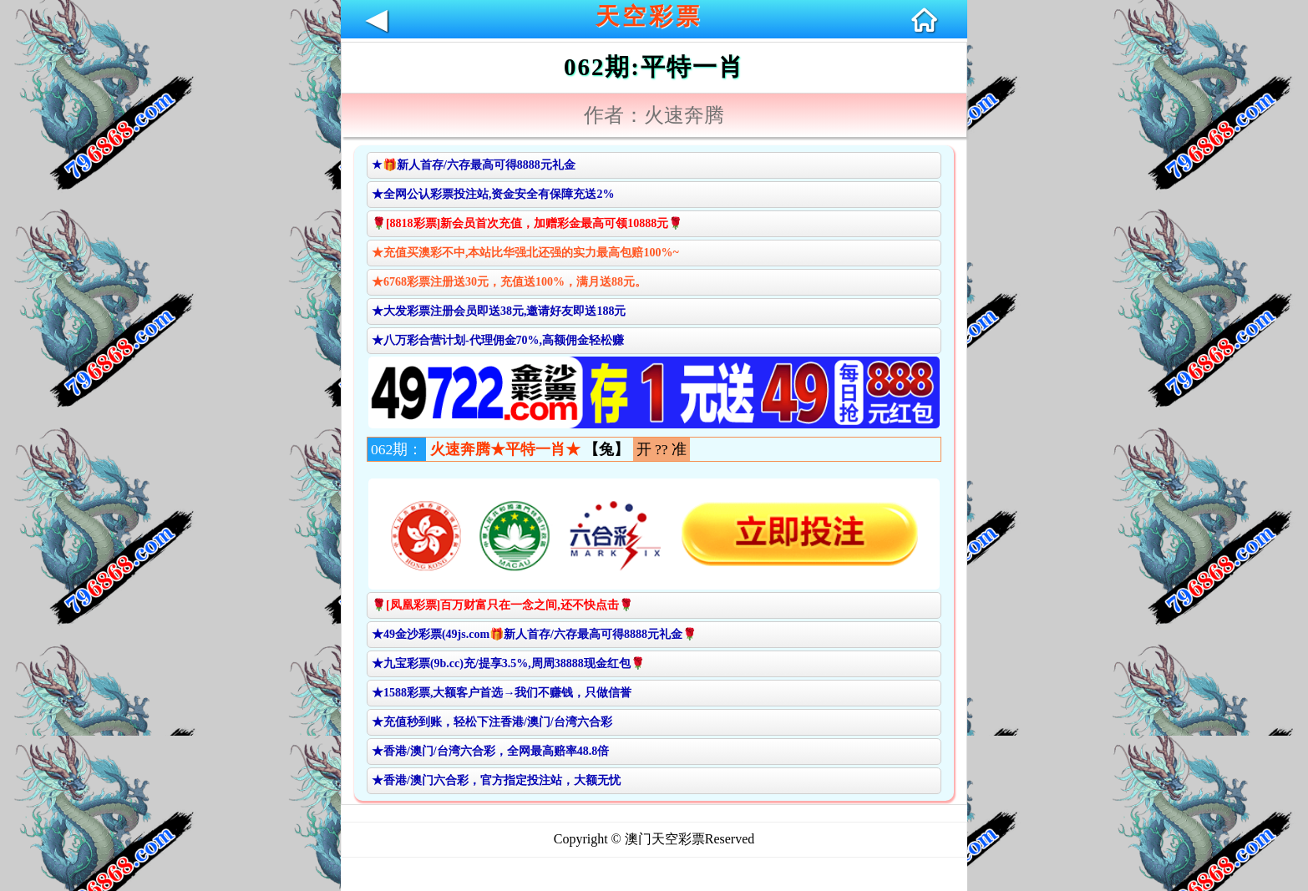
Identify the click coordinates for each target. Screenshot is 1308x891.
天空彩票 (649, 16)
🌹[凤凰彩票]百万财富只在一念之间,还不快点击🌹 (502, 605)
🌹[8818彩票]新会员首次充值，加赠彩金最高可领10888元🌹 (527, 223)
